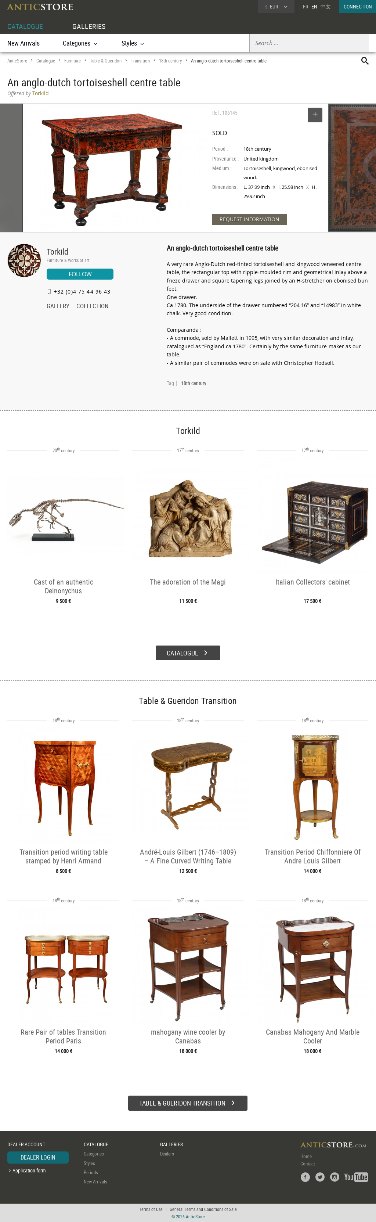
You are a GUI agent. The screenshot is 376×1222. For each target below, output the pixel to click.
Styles (89, 1163)
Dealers (167, 1153)
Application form (29, 1170)
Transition (140, 60)
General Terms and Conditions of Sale (203, 1209)
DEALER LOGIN (38, 1157)
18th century (170, 60)
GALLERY (58, 306)
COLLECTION (92, 306)
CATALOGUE (25, 26)
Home (306, 1156)
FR (305, 6)
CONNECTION (358, 6)
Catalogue (45, 60)
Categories (94, 1153)
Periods (91, 1172)
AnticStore (17, 60)
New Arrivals (23, 43)
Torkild (57, 251)
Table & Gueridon (106, 60)
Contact (307, 1163)
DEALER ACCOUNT (26, 1144)
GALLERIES (88, 26)
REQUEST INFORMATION (249, 219)
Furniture (72, 60)
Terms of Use (151, 1209)
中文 (326, 6)
